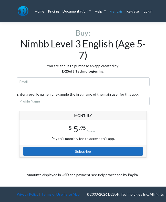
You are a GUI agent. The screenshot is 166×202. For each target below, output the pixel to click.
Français (116, 11)
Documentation (75, 11)
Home (39, 11)
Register (133, 11)
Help (99, 11)
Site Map (73, 194)
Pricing (53, 11)
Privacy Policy (27, 194)
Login (148, 11)
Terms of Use (52, 194)
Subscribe (83, 151)
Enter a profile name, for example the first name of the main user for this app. (78, 94)
